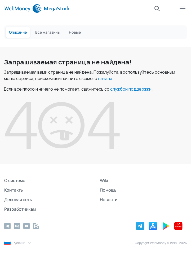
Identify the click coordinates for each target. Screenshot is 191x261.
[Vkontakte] (17, 226)
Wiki (104, 180)
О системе (14, 180)
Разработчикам (20, 209)
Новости (108, 199)
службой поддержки (131, 89)
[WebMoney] (23, 8)
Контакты (14, 190)
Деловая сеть (18, 199)
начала (105, 78)
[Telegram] (7, 226)
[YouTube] (26, 226)
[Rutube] (36, 226)
